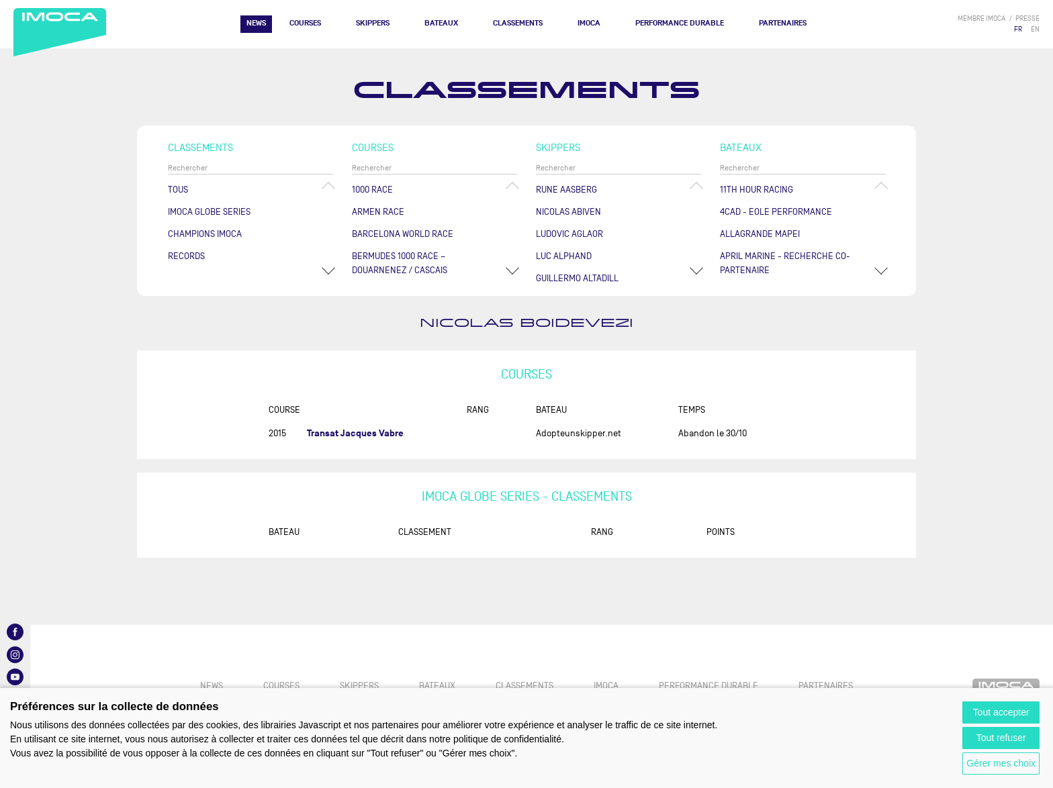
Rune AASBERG (566, 190)
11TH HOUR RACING (756, 190)
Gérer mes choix (1001, 763)
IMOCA (589, 23)
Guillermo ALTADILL (577, 278)
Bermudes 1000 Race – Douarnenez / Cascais (399, 263)
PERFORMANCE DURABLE (679, 23)
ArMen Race (378, 212)
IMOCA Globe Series (209, 212)
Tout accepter (1001, 712)
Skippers (373, 23)
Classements (518, 23)
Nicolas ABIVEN (568, 212)
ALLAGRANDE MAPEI (760, 234)
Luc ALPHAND (564, 256)
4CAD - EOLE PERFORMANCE (776, 212)
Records (186, 256)
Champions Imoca (205, 234)
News (256, 23)
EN (1035, 29)
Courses (305, 23)
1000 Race (372, 190)
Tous (178, 190)
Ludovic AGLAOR (569, 234)
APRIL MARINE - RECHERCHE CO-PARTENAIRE (785, 263)
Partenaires (783, 23)
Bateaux (441, 23)
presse (1027, 18)
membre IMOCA (981, 18)
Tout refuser (1001, 737)
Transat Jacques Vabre (355, 433)
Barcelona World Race (402, 234)
